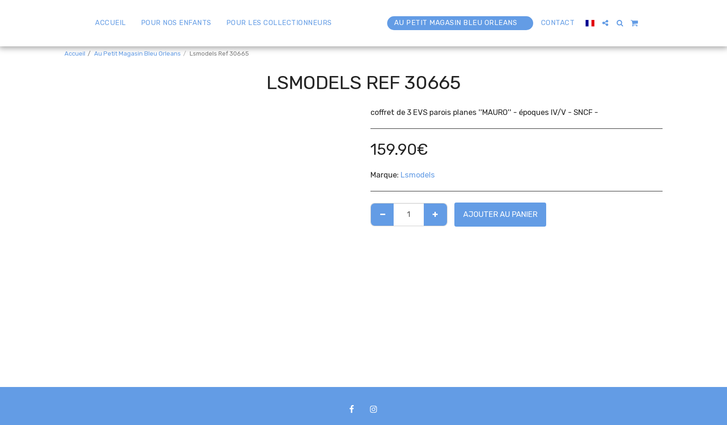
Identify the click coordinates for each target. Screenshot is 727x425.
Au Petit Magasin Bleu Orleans (137, 53)
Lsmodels (418, 175)
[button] (627, 22)
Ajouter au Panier (500, 214)
